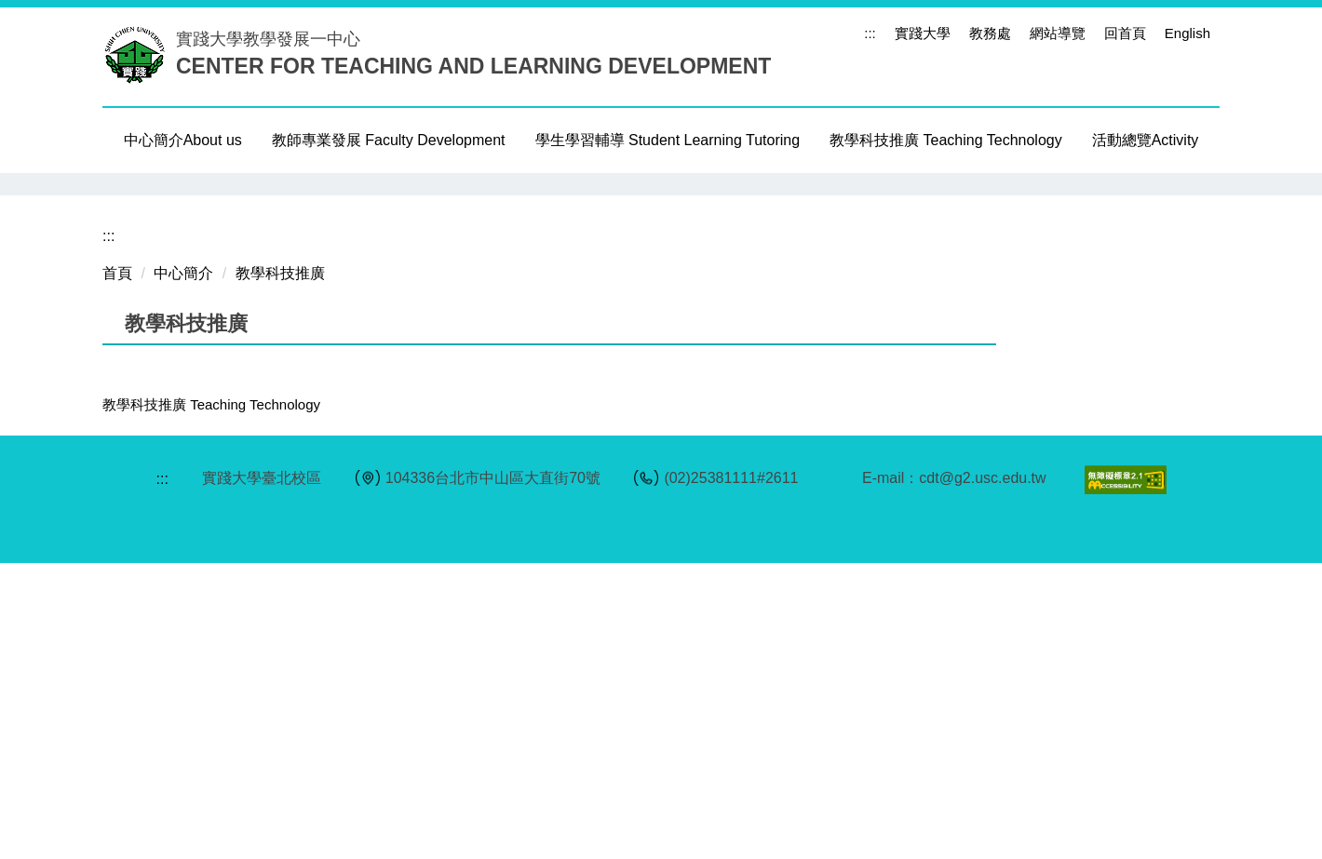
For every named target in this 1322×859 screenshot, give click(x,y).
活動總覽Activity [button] (1145, 140)
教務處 (990, 33)
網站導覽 (1058, 33)
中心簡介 (183, 570)
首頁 (117, 570)
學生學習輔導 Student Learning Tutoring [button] (668, 140)
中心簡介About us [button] (183, 140)
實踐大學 (923, 33)
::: (870, 33)
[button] (125, 332)
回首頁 (1125, 33)
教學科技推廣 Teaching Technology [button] (946, 140)
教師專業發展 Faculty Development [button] (389, 140)
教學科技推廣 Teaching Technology (211, 701)
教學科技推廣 (280, 570)
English (1187, 33)
